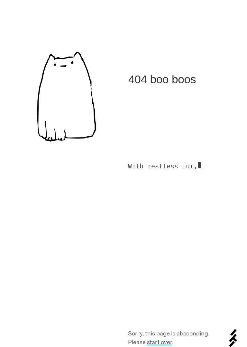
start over (159, 342)
